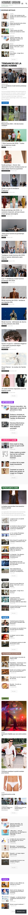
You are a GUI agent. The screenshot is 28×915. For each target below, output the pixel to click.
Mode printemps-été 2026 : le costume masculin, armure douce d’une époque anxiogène (12, 212)
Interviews (7, 402)
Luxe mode (4, 325)
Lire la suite (5, 102)
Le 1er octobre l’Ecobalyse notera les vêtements (17, 533)
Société (5, 617)
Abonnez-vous (21, 911)
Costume (3, 215)
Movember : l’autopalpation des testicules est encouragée (18, 847)
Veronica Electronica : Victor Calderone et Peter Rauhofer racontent (17, 425)
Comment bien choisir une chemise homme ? (20, 808)
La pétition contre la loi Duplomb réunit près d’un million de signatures (16, 549)
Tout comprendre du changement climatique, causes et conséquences (16, 570)
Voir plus (14, 59)
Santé (4, 820)
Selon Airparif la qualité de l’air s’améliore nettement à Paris (18, 541)
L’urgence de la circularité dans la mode (17, 519)
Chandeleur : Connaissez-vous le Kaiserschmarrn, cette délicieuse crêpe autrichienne (18, 664)
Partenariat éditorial (6, 170)
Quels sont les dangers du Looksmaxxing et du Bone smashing (17, 891)
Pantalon (3, 237)
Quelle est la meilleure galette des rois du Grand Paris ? (18, 670)
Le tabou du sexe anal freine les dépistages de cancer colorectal (17, 840)
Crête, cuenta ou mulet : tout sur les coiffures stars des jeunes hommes (18, 455)
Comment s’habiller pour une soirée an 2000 (6, 808)
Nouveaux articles (8, 10)
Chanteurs (12, 21)
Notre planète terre (10, 488)
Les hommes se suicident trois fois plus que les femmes (18, 629)
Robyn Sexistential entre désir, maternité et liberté (18, 24)
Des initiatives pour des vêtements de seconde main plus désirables (17, 563)
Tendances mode (5, 370)
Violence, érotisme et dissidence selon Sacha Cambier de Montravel (18, 416)
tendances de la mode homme (11, 64)
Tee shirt (12, 28)
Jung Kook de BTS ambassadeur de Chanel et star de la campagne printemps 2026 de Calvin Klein (18, 599)
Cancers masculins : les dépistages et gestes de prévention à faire (16, 39)
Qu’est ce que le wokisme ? (17, 904)
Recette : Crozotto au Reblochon (15, 685)
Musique (11, 43)
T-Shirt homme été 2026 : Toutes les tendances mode (17, 31)
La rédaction (17, 810)
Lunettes (11, 13)
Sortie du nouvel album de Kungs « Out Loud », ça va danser (17, 47)
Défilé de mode (4, 84)
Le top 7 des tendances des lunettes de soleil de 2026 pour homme (18, 17)
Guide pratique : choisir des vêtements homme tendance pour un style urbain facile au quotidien (14, 167)
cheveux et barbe (9, 440)
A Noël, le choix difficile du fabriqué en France (17, 883)
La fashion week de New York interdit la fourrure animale (12, 507)
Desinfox (5, 879)
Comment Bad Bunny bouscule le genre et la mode (18, 606)
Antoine (2, 795)
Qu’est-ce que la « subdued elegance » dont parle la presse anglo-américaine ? (13, 345)
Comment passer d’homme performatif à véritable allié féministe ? (17, 622)
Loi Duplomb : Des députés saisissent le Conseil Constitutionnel (17, 556)
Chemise (3, 769)
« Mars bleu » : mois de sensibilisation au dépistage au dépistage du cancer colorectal (18, 832)
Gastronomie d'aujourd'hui (11, 653)
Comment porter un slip (8, 794)
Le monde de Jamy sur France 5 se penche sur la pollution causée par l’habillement (18, 527)
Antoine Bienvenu (4, 810)
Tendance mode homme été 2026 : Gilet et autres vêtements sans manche (13, 257)
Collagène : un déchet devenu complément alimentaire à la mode (18, 898)
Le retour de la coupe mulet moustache (17, 463)
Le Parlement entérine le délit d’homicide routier (18, 643)
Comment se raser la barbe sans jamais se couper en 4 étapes (17, 471)
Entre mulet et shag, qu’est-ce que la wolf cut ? (17, 445)
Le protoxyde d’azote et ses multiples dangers (17, 861)
